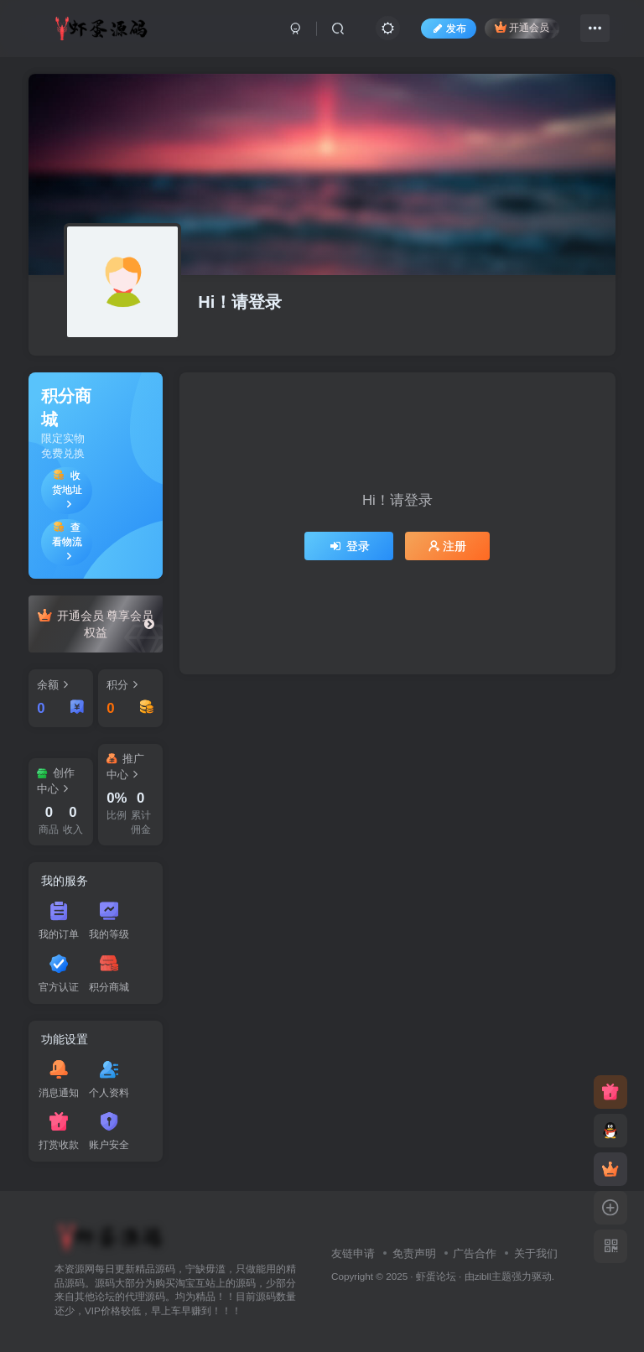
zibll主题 (493, 1276)
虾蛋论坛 (436, 1276)
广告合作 (474, 1253)
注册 (447, 546)
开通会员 (522, 27)
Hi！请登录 (240, 302)
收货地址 (67, 489)
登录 (349, 546)
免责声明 (414, 1253)
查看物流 (67, 541)
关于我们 (536, 1253)
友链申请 (353, 1253)
